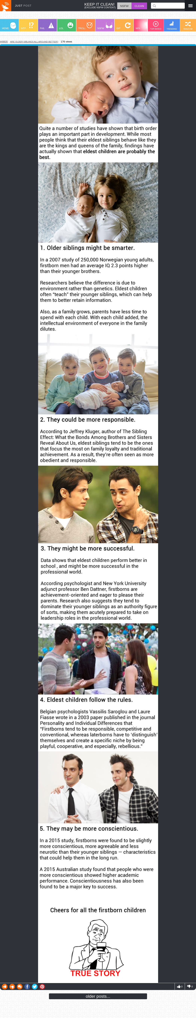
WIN (143, 26)
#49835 (4, 41)
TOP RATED (155, 25)
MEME (9, 26)
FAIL (47, 26)
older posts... (98, 996)
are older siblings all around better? (34, 41)
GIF (123, 26)
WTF (27, 26)
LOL (66, 26)
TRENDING (172, 25)
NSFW (104, 26)
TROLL (85, 26)
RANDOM (187, 25)
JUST (23, 5)
